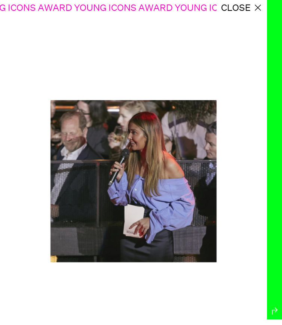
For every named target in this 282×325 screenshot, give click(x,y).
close (242, 7)
